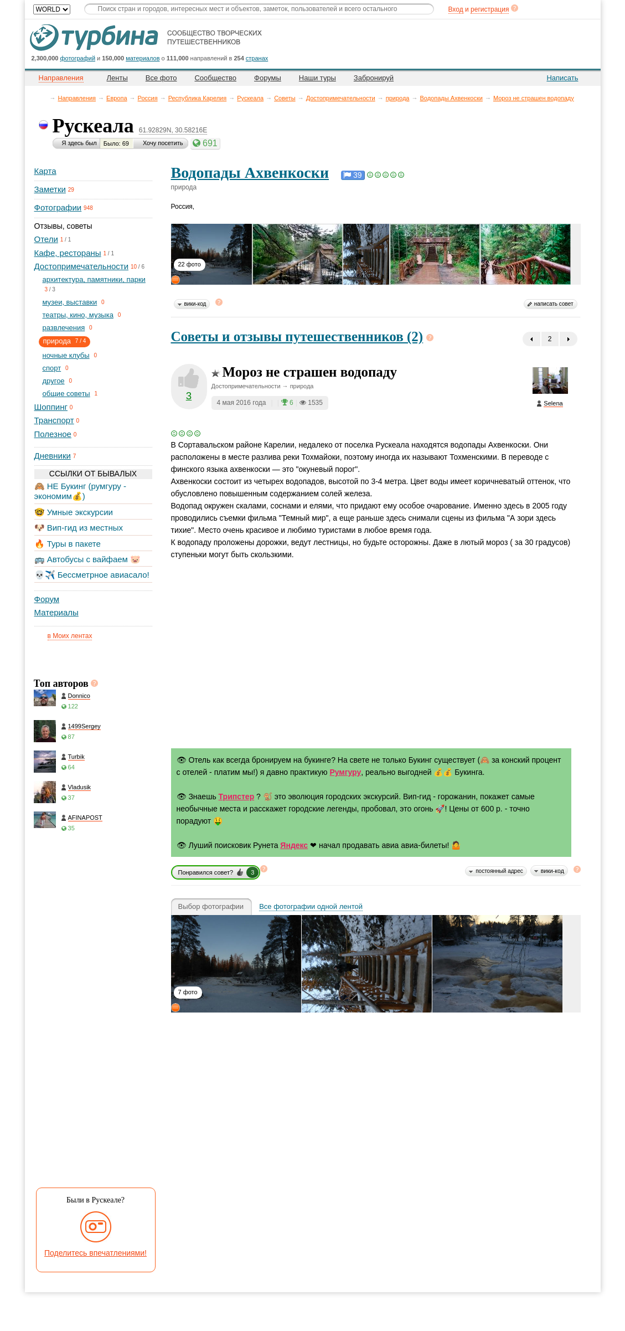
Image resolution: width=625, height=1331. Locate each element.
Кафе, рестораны (67, 253)
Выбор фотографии (211, 907)
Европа (116, 98)
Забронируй (374, 78)
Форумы (267, 78)
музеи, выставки (70, 302)
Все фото (161, 78)
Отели (46, 239)
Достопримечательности (340, 98)
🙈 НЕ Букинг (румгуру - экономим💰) (80, 491)
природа (398, 98)
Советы (284, 98)
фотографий (78, 58)
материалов (142, 58)
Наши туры (317, 78)
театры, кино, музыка (78, 315)
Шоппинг (51, 407)
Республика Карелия (197, 98)
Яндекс (294, 845)
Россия (148, 98)
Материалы (56, 612)
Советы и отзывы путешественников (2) (297, 336)
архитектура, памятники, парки (94, 279)
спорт (52, 368)
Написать (562, 78)
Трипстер (237, 796)
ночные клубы (66, 355)
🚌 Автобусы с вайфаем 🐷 (87, 559)
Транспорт (54, 420)
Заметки (50, 189)
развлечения (64, 327)
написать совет (554, 304)
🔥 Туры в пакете (67, 543)
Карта (45, 171)
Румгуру (345, 772)
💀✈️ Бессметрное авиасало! (91, 574)
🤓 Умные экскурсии (73, 512)
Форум (47, 599)
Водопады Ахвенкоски (451, 98)
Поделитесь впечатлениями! (95, 1252)
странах (257, 58)
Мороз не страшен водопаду (533, 98)
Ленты (117, 78)
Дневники (52, 455)
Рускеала (250, 98)
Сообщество (215, 78)
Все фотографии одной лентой (311, 907)
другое (54, 381)
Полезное (52, 434)
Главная (45, 98)
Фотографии (58, 207)
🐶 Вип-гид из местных (78, 527)
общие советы (66, 393)
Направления (77, 98)
